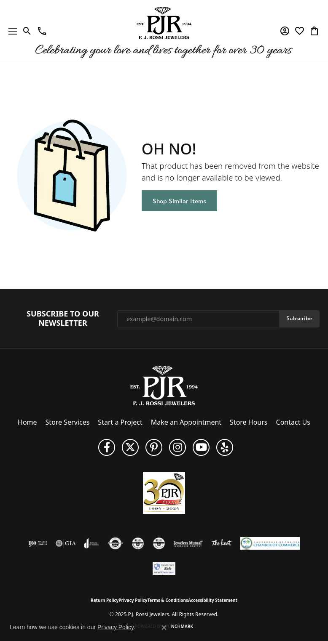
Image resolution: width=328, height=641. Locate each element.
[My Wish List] (299, 31)
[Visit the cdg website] (138, 543)
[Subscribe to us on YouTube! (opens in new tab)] (201, 447)
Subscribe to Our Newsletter (63, 318)
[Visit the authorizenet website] (115, 543)
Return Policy (104, 600)
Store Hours (248, 422)
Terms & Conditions (167, 600)
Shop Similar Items (179, 201)
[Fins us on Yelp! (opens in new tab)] (224, 447)
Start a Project (120, 422)
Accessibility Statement (212, 600)
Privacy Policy (132, 600)
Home (27, 422)
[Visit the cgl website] (159, 543)
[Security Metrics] (164, 568)
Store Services (68, 422)
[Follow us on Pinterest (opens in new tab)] (153, 447)
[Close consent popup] (164, 627)
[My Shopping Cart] (314, 31)
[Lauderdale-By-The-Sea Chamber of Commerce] (270, 543)
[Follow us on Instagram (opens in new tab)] (177, 447)
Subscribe (299, 318)
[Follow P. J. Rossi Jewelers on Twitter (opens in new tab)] (130, 447)
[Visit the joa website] (91, 543)
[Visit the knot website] (221, 543)
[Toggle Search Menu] (27, 31)
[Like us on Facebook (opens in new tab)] (106, 447)
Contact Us (293, 422)
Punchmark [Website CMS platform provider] (179, 626)
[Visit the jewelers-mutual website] (188, 543)
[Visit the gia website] (66, 543)
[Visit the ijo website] (37, 543)
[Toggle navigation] (10, 31)
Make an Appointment (186, 422)
